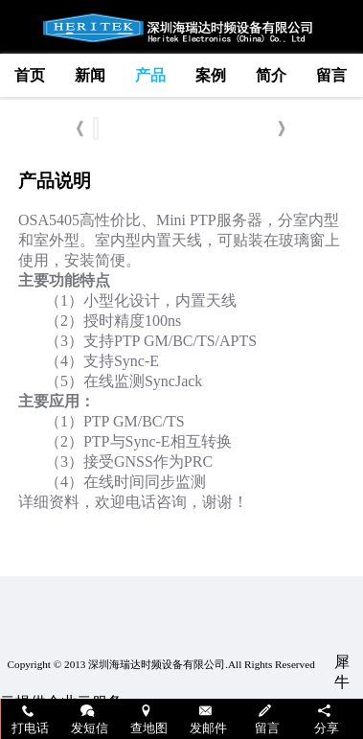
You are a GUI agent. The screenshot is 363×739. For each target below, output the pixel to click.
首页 (29, 75)
